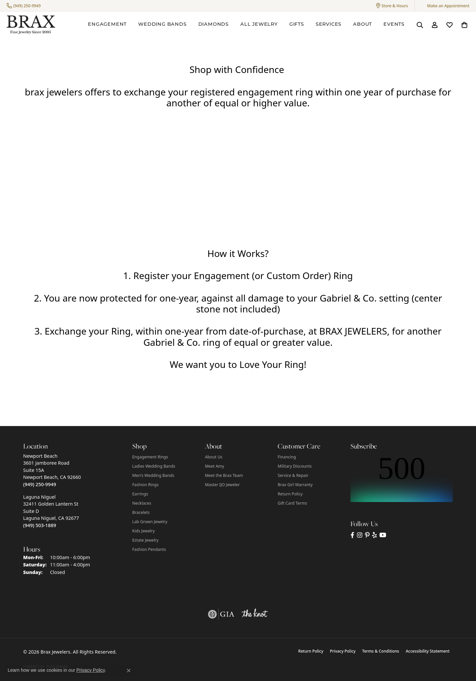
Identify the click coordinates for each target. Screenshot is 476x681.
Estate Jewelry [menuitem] (145, 540)
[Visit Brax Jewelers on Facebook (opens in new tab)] (352, 535)
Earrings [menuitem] (140, 494)
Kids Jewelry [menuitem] (143, 531)
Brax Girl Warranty (295, 484)
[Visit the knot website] (254, 614)
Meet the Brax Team (224, 475)
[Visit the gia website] (221, 614)
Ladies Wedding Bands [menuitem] (153, 466)
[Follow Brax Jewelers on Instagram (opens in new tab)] (359, 535)
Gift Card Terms (292, 503)
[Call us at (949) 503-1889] (39, 525)
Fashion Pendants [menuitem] (149, 549)
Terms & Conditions (380, 651)
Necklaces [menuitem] (141, 503)
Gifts (296, 24)
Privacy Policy (343, 651)
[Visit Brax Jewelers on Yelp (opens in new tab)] (374, 535)
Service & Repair (293, 475)
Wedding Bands (162, 24)
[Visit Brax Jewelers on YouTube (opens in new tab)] (382, 535)
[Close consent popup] (129, 670)
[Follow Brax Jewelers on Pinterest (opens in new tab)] (367, 535)
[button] (392, 5)
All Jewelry (259, 24)
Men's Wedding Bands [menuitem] (153, 475)
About (362, 24)
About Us (213, 457)
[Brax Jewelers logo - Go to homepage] (31, 24)
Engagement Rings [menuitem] (150, 457)
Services (328, 24)
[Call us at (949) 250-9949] (39, 484)
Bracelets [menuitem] (141, 512)
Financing (287, 457)
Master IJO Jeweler (222, 484)
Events (394, 24)
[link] (24, 5)
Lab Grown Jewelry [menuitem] (149, 521)
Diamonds (213, 24)
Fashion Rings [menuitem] (145, 484)
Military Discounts (295, 466)
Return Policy (290, 494)
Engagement (107, 24)
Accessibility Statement (428, 651)
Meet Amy (214, 466)
